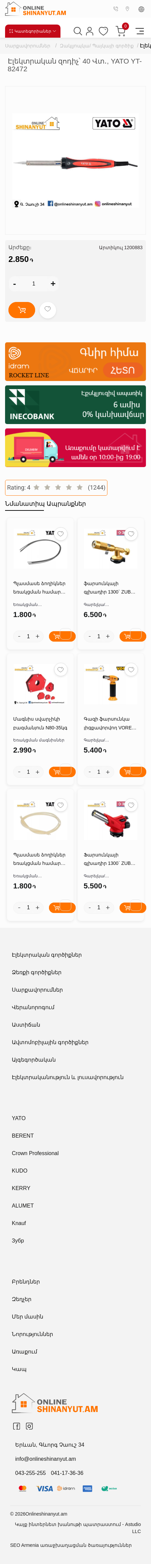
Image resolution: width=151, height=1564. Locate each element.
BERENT (23, 1136)
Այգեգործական (34, 1060)
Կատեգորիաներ (33, 31)
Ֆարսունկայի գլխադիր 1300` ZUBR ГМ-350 (109, 860)
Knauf (19, 1223)
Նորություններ (32, 1334)
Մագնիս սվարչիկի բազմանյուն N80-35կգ (40, 723)
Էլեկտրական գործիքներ (47, 955)
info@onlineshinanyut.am (45, 1459)
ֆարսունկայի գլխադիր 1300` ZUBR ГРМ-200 (109, 588)
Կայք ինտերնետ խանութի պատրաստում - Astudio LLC (78, 1528)
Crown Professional (35, 1153)
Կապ (19, 1369)
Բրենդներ (26, 1282)
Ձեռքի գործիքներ (36, 972)
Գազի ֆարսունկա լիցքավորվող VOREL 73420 (109, 724)
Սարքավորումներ (27, 45)
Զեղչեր (21, 1299)
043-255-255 (30, 1473)
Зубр (18, 1241)
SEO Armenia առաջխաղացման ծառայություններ (71, 1545)
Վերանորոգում (33, 1007)
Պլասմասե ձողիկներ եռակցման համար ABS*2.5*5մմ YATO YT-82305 (39, 860)
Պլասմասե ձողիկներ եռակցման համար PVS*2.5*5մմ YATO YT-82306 (39, 588)
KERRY (21, 1188)
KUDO (19, 1171)
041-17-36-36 (67, 1473)
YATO (19, 1118)
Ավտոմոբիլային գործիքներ (50, 1042)
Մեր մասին (27, 1317)
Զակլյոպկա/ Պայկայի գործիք (97, 45)
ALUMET (23, 1206)
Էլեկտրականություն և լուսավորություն (68, 1077)
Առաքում (24, 1352)
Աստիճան (26, 1025)
